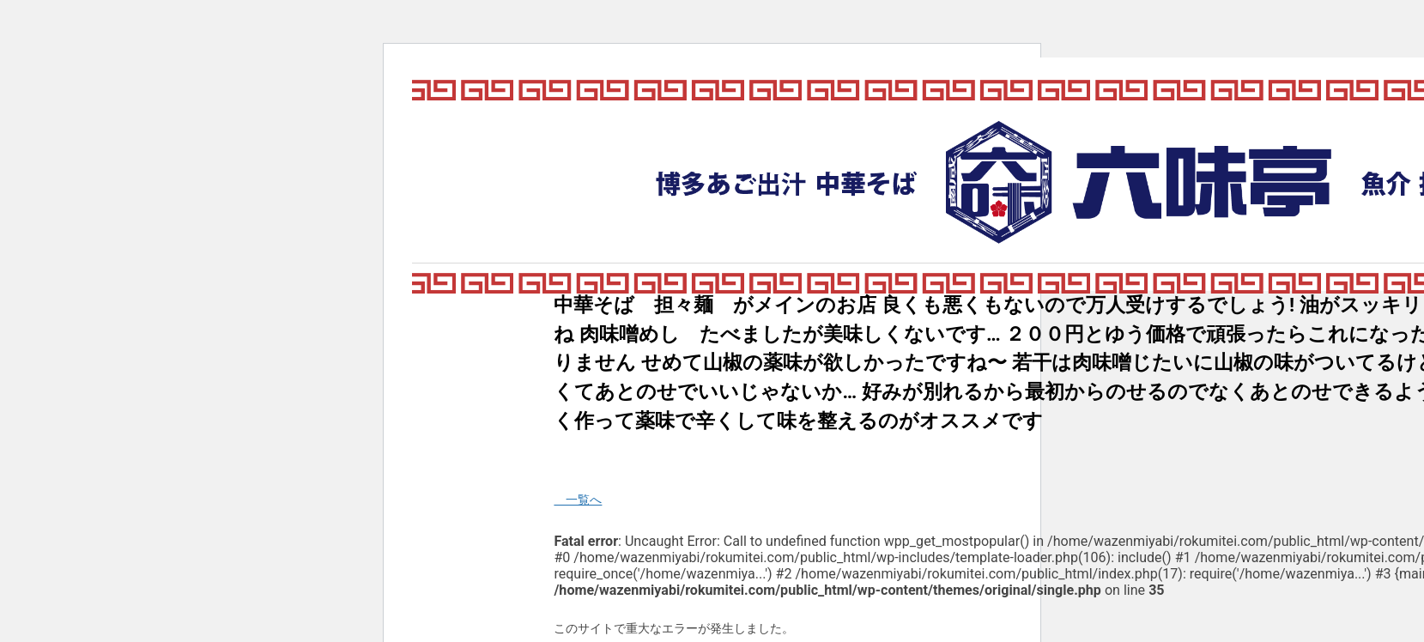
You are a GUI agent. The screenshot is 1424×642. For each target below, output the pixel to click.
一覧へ (578, 499)
